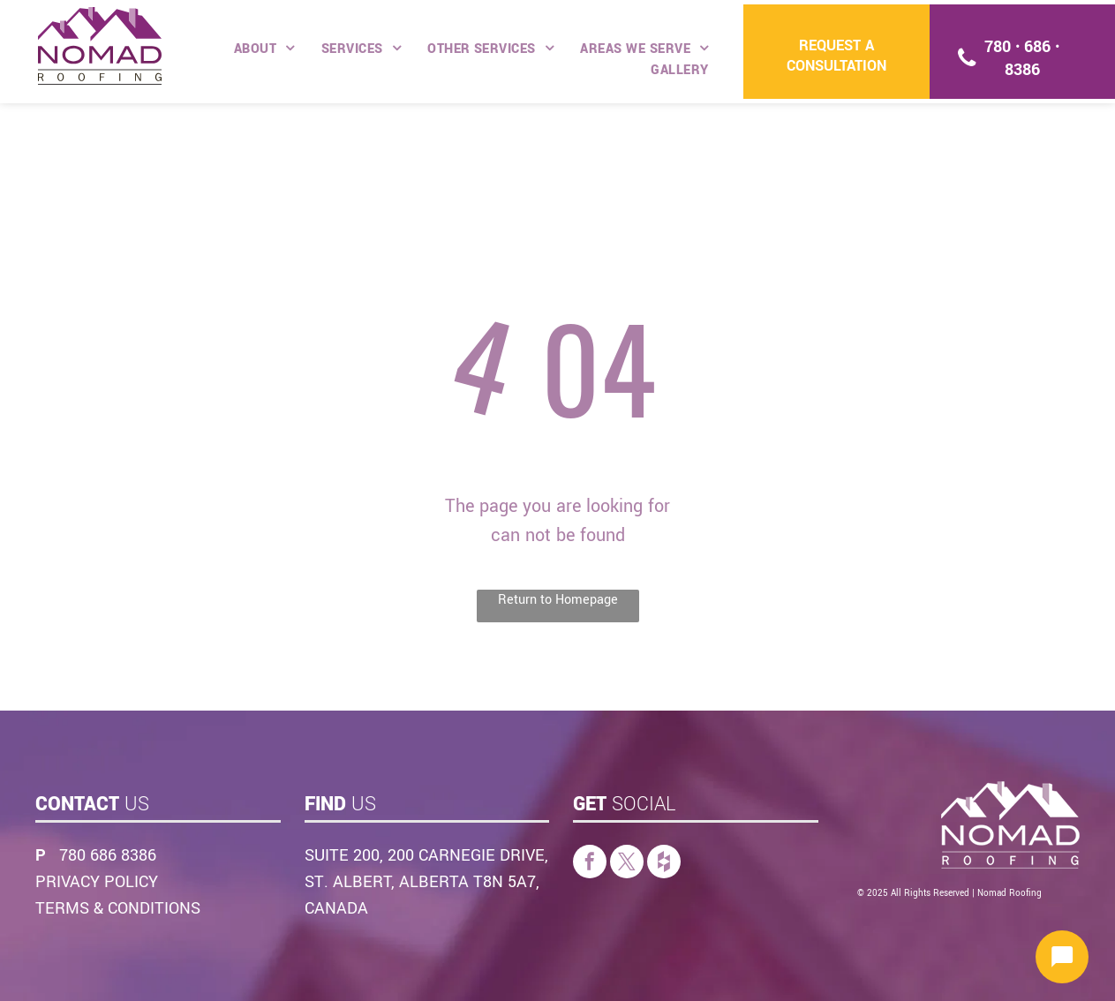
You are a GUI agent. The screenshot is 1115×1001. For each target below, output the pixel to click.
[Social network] (664, 864)
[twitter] (627, 864)
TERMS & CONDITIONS (117, 908)
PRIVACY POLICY (96, 881)
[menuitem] (264, 49)
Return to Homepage (558, 600)
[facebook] (589, 864)
